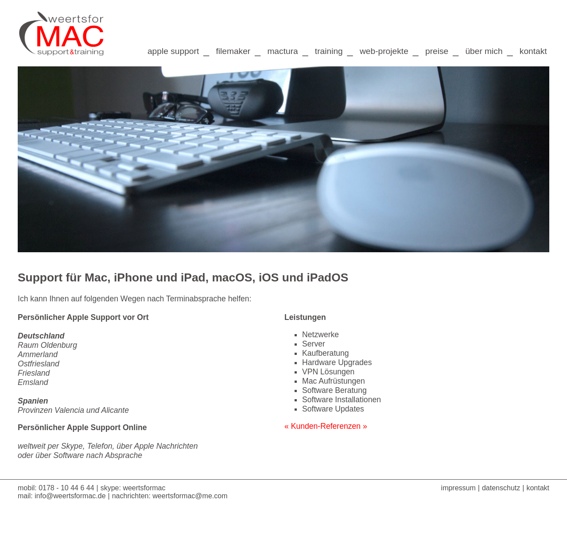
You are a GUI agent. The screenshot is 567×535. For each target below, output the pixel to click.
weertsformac (144, 488)
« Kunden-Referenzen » (325, 426)
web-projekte (384, 51)
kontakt (534, 51)
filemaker (233, 51)
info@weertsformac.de (70, 496)
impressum (458, 488)
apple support (173, 51)
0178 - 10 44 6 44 (66, 488)
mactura (282, 51)
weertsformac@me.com (189, 496)
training (329, 51)
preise (436, 51)
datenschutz (501, 488)
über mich (483, 51)
